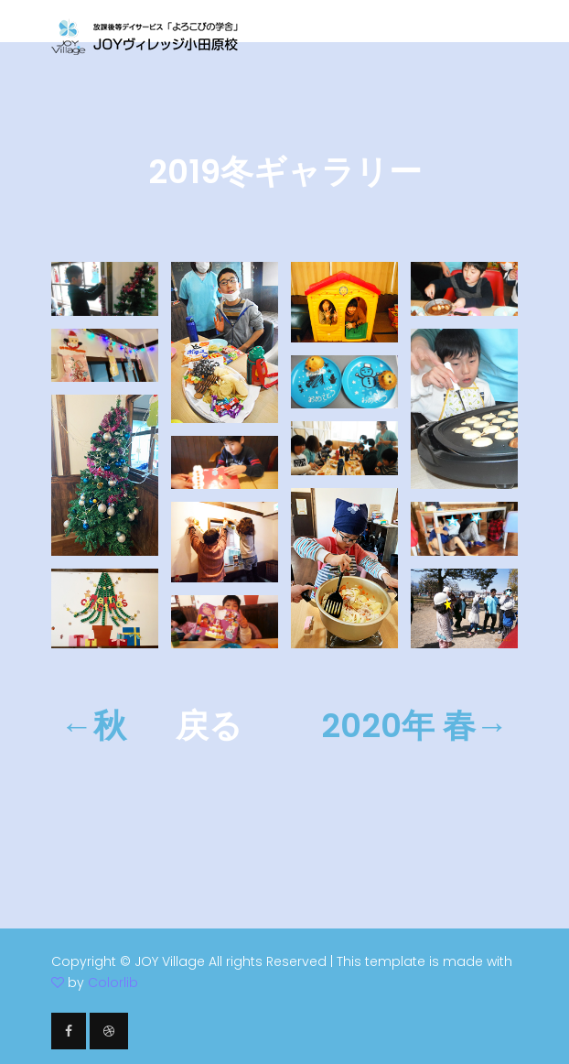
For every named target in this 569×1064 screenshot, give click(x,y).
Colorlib (113, 982)
